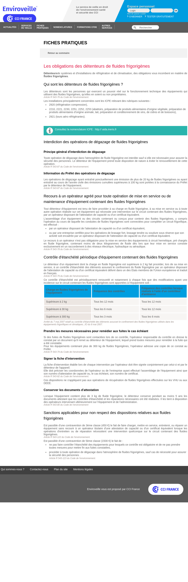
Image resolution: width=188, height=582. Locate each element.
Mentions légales (83, 469)
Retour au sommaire (58, 53)
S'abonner (134, 16)
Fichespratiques (42, 26)
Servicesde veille (26, 26)
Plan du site (61, 469)
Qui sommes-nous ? (12, 469)
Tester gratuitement (159, 16)
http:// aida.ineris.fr (105, 129)
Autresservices (107, 26)
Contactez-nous (39, 469)
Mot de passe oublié (136, 14)
